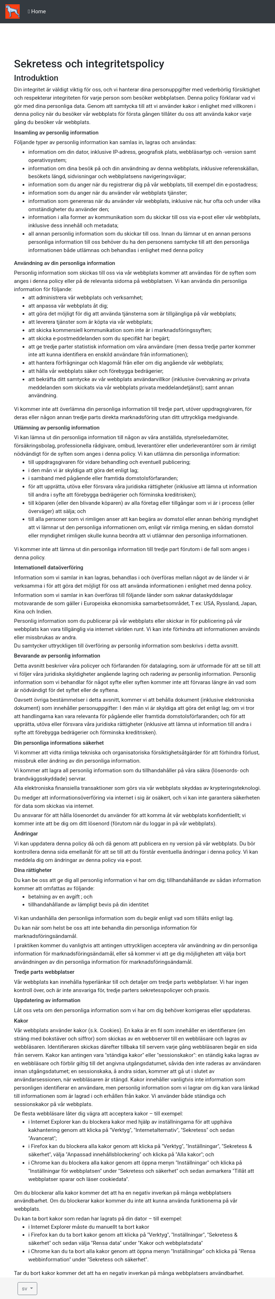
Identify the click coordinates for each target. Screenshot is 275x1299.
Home (37, 11)
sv (25, 1288)
